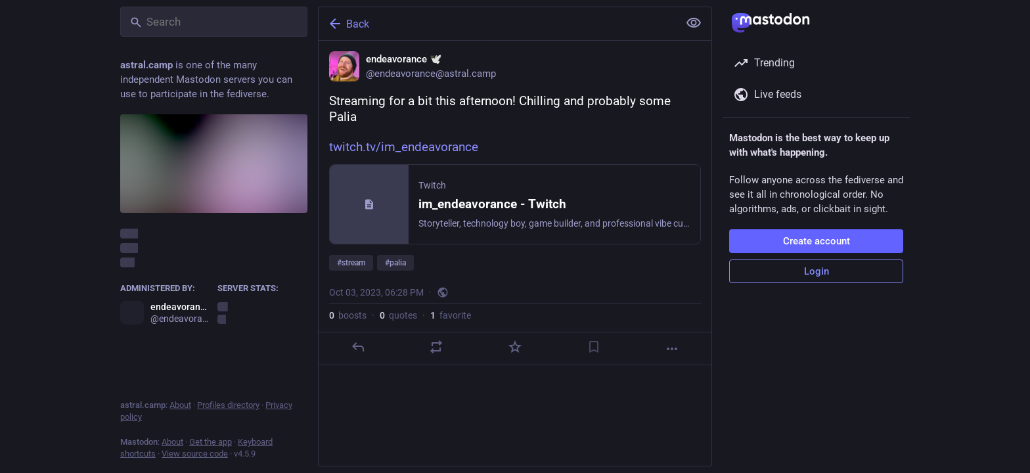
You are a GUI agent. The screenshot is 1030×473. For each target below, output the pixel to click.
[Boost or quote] (436, 347)
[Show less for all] (693, 23)
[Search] (213, 22)
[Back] (497, 23)
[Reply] (358, 347)
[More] (672, 349)
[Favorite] (515, 347)
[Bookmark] (594, 347)
